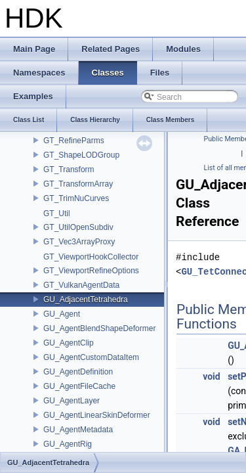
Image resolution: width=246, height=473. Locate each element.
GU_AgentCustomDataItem (91, 357)
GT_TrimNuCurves (76, 198)
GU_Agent (61, 314)
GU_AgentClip (68, 343)
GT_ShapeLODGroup (81, 155)
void (211, 376)
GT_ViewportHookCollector (90, 256)
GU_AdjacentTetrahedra (85, 299)
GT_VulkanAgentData (81, 285)
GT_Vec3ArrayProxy (79, 241)
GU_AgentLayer (71, 400)
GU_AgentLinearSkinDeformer (96, 415)
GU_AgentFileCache (79, 386)
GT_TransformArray (78, 184)
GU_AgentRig (67, 444)
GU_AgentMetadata (78, 429)
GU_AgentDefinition (78, 371)
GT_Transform (68, 169)
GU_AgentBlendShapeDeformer (99, 328)
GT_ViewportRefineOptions (91, 270)
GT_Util (56, 213)
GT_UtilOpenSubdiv (78, 227)
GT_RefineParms (73, 140)
